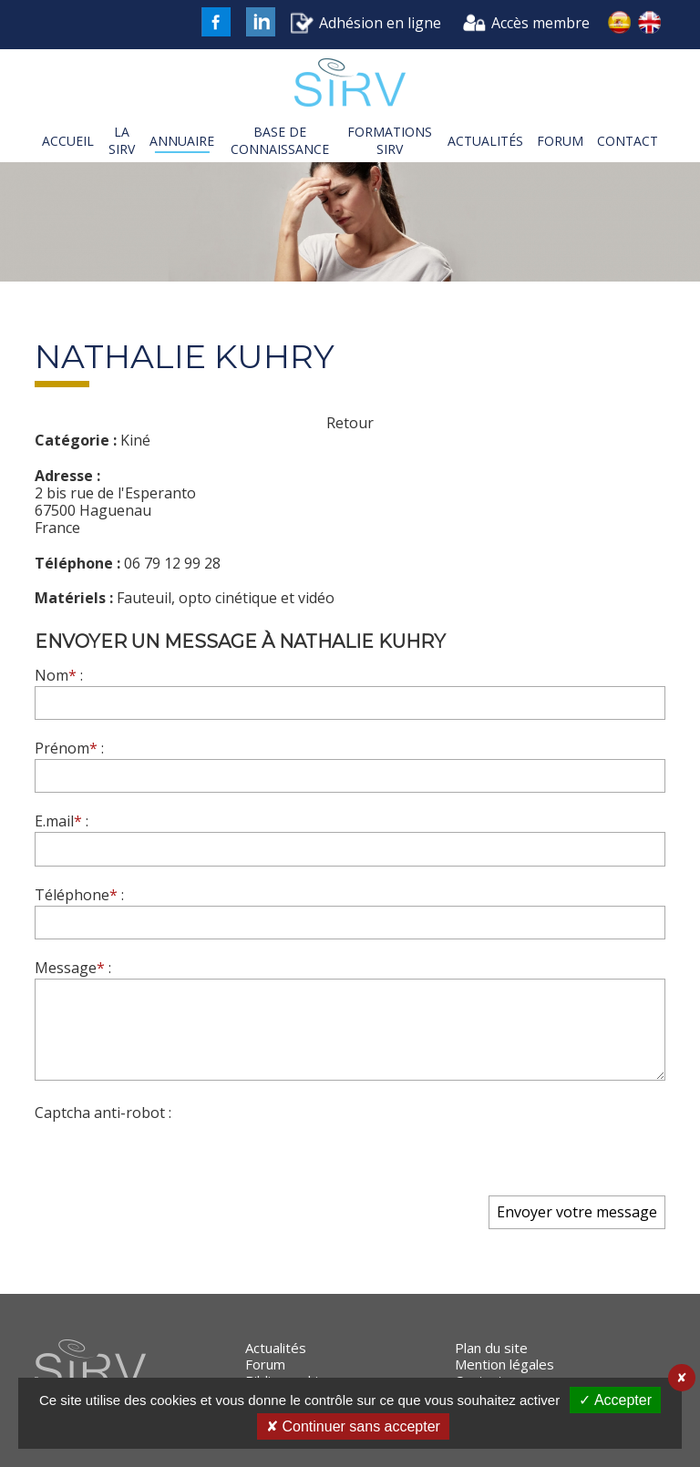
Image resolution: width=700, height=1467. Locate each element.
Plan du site (491, 1347)
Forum (265, 1364)
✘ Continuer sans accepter (353, 1426)
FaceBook (216, 21)
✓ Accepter (615, 1400)
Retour (350, 423)
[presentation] (173, 1158)
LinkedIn (260, 21)
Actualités (275, 1347)
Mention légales (504, 1364)
